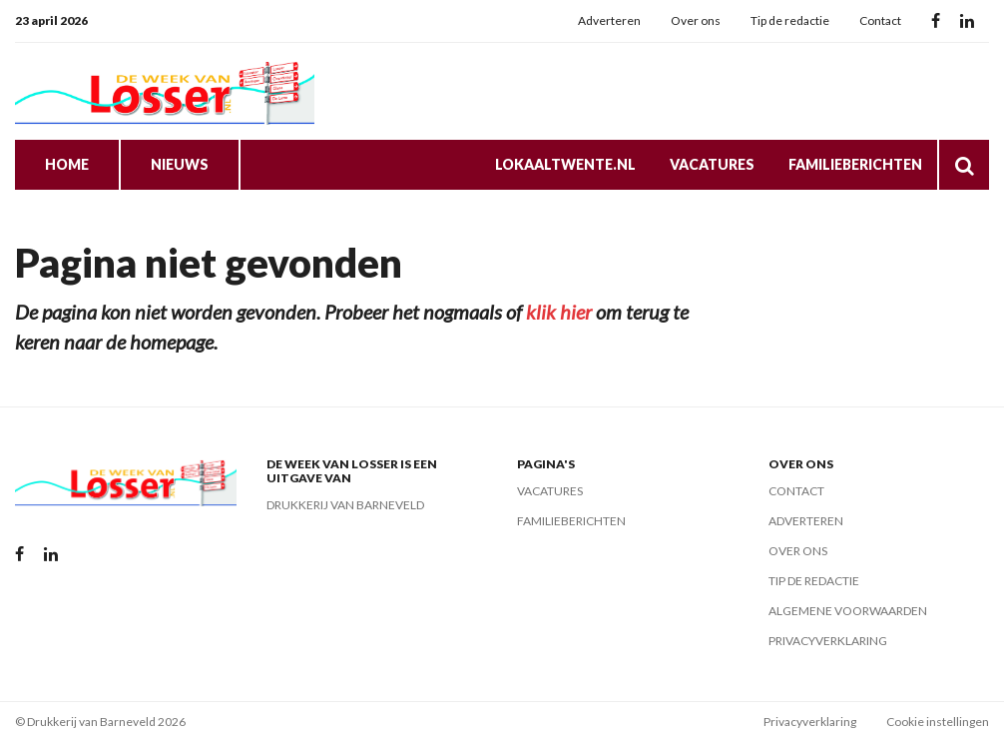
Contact (880, 20)
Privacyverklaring (827, 640)
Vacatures (712, 164)
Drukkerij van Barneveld (345, 504)
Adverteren (609, 20)
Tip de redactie (790, 20)
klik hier (559, 312)
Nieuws (180, 164)
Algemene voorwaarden (847, 610)
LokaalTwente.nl (565, 164)
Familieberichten (855, 164)
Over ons (696, 20)
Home (67, 164)
